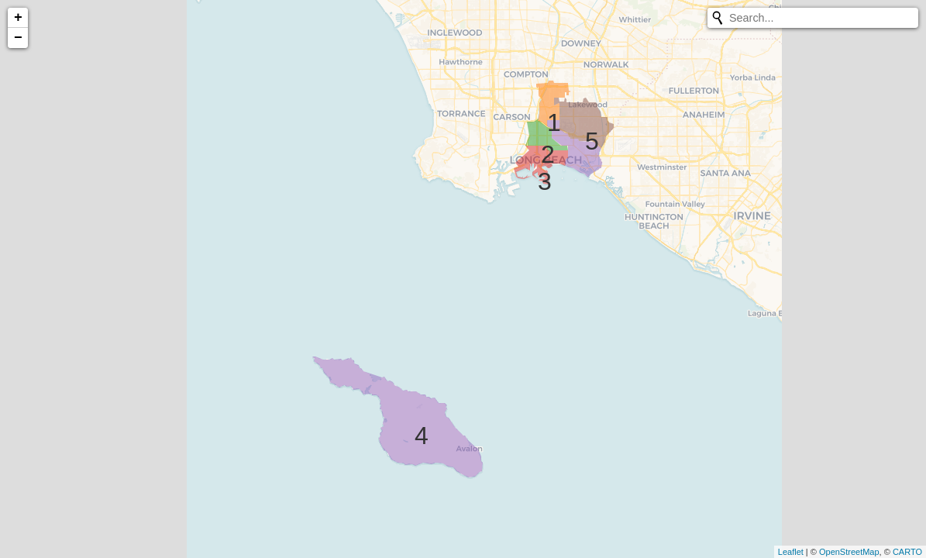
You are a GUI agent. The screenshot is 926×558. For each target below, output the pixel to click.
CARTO (907, 551)
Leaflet (791, 551)
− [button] (18, 38)
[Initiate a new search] (717, 18)
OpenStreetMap (849, 551)
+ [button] (18, 18)
